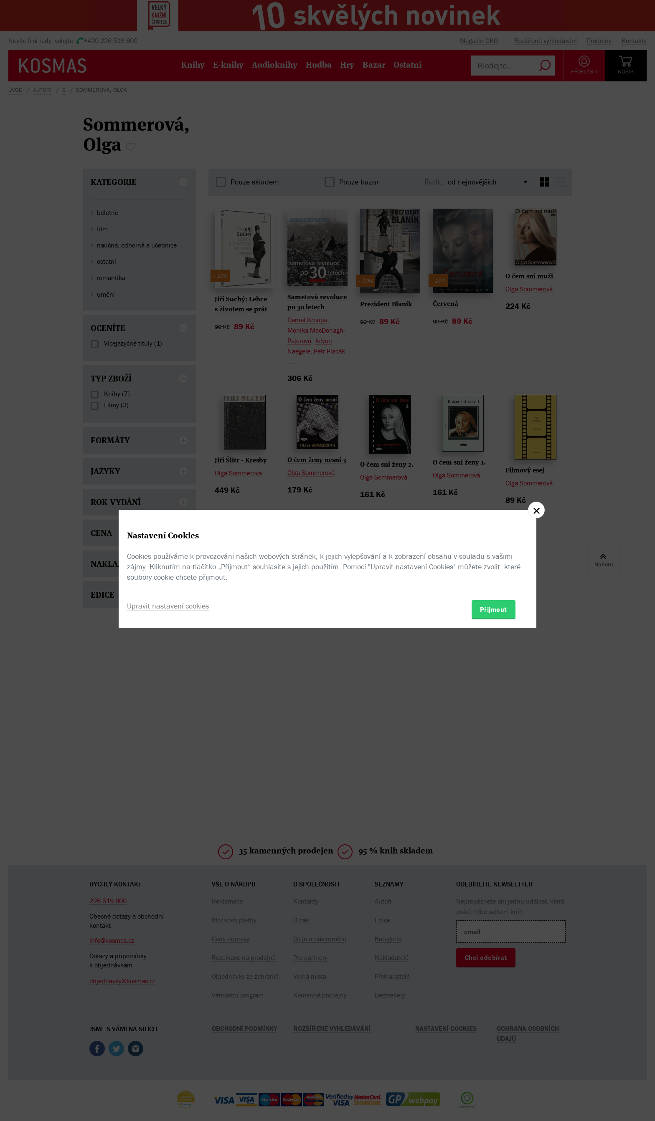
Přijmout (493, 609)
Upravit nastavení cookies (168, 606)
